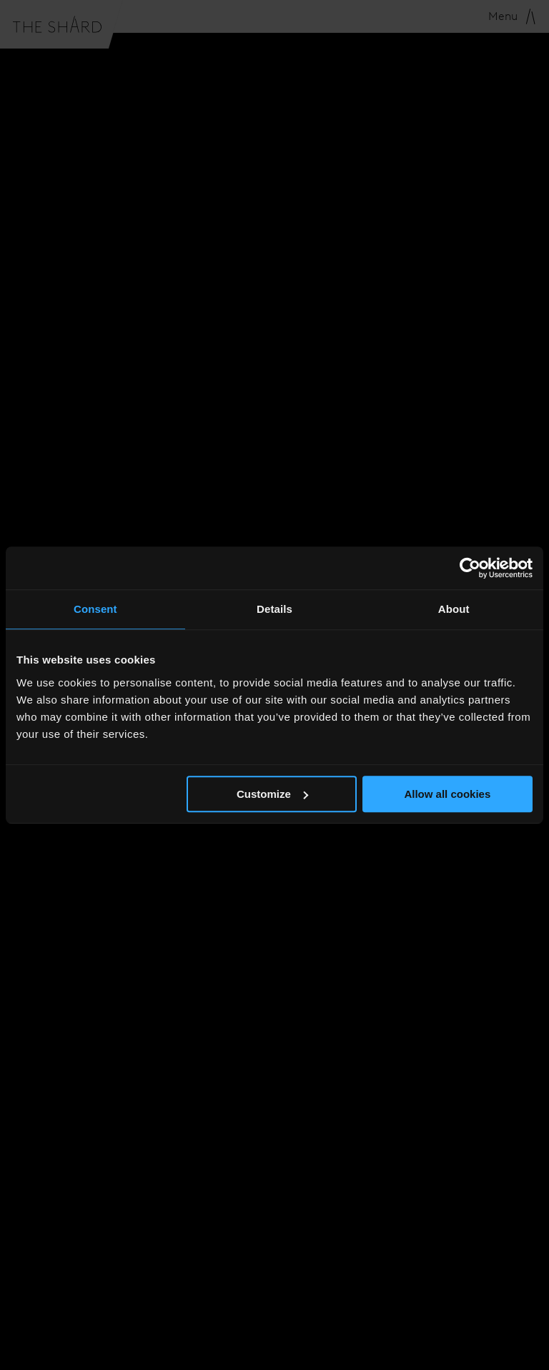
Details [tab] (274, 609)
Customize (272, 794)
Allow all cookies (447, 794)
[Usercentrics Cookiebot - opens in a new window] (470, 568)
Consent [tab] (95, 609)
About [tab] (454, 609)
